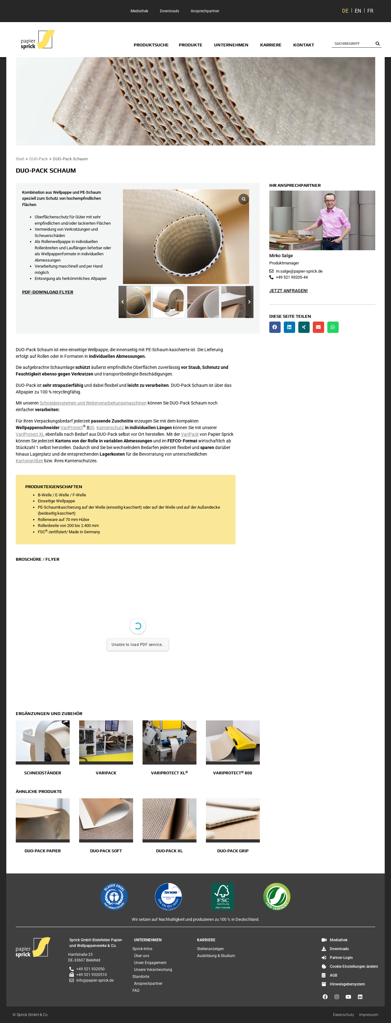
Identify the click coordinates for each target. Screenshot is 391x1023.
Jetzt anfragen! (288, 290)
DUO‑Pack (38, 159)
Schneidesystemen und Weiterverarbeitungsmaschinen (93, 402)
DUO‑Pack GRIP (232, 851)
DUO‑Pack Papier (43, 851)
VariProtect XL (30, 434)
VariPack (190, 434)
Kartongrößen (29, 460)
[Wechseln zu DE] (345, 11)
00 (90, 427)
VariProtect (72, 427)
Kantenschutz (110, 427)
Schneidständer (42, 773)
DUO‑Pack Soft (106, 851)
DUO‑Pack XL (169, 851)
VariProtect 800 (232, 773)
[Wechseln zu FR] (370, 11)
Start (20, 159)
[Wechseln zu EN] (358, 11)
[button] (250, 302)
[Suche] (378, 43)
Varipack (106, 773)
